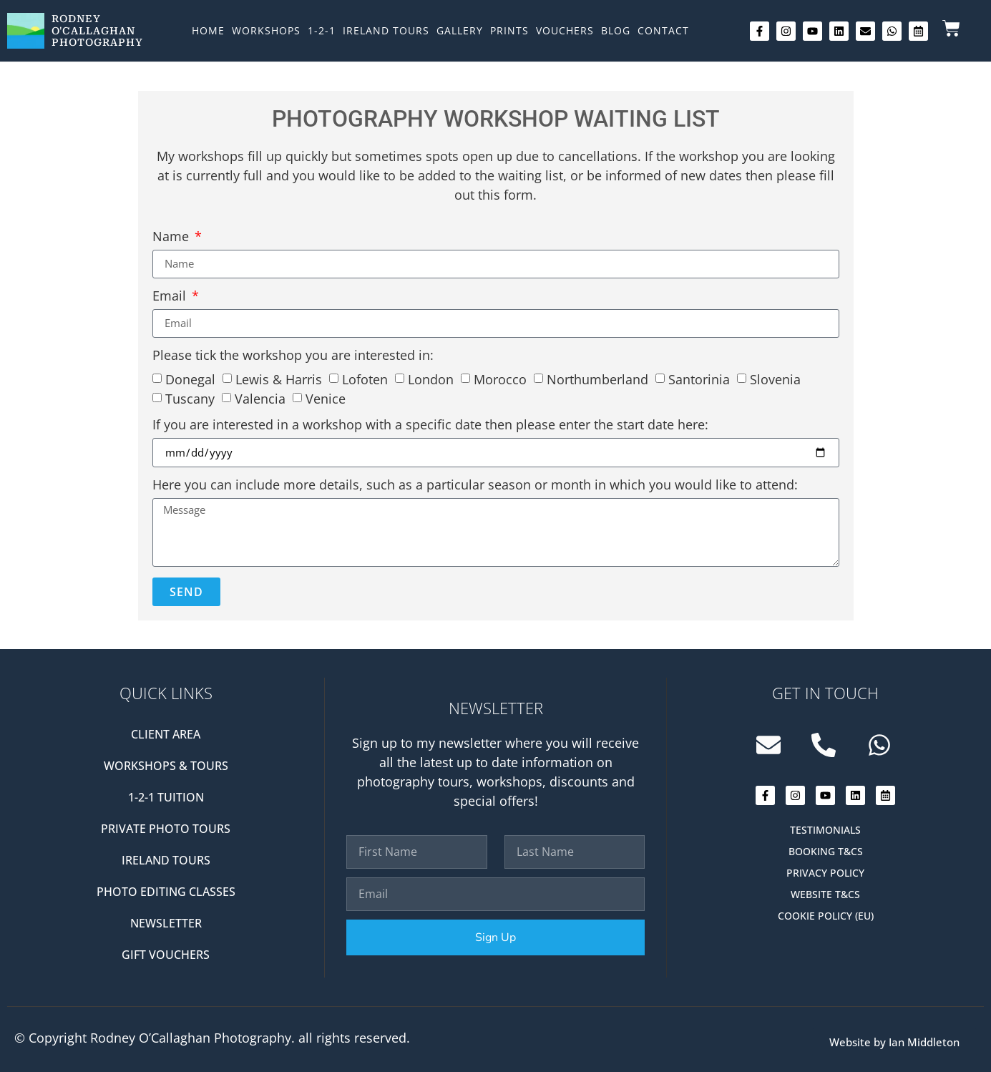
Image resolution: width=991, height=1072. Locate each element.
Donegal (190, 379)
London (431, 379)
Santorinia (699, 379)
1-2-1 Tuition (166, 797)
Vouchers (565, 30)
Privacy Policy (825, 872)
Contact (663, 30)
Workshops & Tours (166, 766)
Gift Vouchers (166, 955)
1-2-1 (322, 30)
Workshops (266, 30)
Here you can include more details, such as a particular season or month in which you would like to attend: (475, 485)
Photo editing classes (166, 892)
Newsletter (166, 923)
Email (171, 296)
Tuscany (190, 398)
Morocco (500, 379)
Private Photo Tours (165, 829)
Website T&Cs (825, 894)
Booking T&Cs (826, 851)
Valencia (260, 398)
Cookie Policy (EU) (826, 915)
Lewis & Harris (278, 379)
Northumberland (597, 379)
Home (208, 30)
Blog (615, 30)
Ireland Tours (386, 30)
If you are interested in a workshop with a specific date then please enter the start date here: (430, 425)
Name (172, 237)
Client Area (165, 734)
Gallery (459, 30)
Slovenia (775, 379)
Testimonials (825, 830)
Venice (326, 398)
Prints (509, 30)
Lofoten (365, 379)
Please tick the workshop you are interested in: (293, 356)
